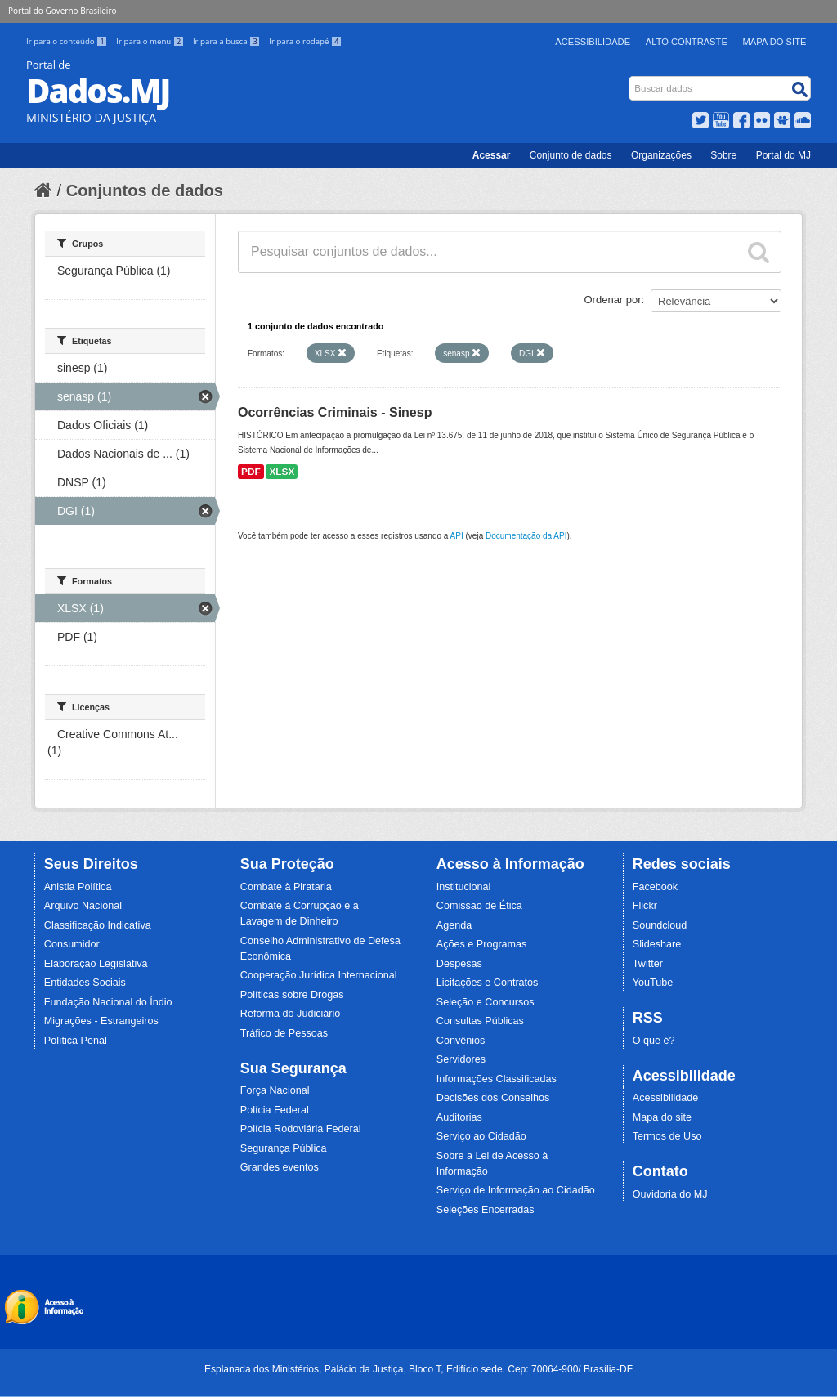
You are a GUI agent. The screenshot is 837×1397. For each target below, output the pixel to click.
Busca (630, 79)
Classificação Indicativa (97, 925)
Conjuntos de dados (144, 190)
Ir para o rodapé (305, 41)
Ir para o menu (151, 41)
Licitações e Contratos (487, 982)
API (456, 535)
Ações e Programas (481, 944)
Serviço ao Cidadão (481, 1136)
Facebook (655, 887)
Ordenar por (613, 299)
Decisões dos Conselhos (493, 1098)
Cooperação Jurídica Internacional (318, 975)
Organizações (661, 155)
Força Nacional (275, 1090)
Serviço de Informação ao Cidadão (515, 1190)
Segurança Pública (283, 1148)
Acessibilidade (592, 42)
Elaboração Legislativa (96, 963)
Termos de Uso (667, 1136)
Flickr (645, 905)
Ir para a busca (227, 41)
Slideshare (657, 944)
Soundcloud (660, 925)
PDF (251, 471)
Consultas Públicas (480, 1021)
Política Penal (75, 1040)
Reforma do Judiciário (290, 1013)
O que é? (654, 1040)
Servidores (461, 1059)
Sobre (723, 155)
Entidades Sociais (85, 982)
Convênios (461, 1040)
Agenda (454, 925)
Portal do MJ (783, 155)
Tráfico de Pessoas (284, 1033)
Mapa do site (662, 1117)
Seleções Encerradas (485, 1210)
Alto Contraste (686, 42)
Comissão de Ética (479, 905)
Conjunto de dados (571, 155)
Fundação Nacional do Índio (108, 1002)
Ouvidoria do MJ (670, 1194)
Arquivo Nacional (83, 905)
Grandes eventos (279, 1167)
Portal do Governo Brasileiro (62, 10)
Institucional (463, 887)
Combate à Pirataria (286, 887)
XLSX (281, 471)
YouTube (653, 982)
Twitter (648, 963)
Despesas (459, 963)
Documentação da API (526, 535)
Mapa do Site (775, 42)
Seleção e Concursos (485, 1002)
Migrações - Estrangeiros (101, 1021)
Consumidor (72, 944)
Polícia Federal (274, 1110)
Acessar (491, 155)
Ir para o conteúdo (68, 41)
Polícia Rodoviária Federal (300, 1129)
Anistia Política (78, 887)
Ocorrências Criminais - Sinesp (335, 412)
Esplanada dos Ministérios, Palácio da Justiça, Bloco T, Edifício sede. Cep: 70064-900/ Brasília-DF (418, 1369)
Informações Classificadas (496, 1079)
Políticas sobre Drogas (292, 995)
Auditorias (459, 1117)
